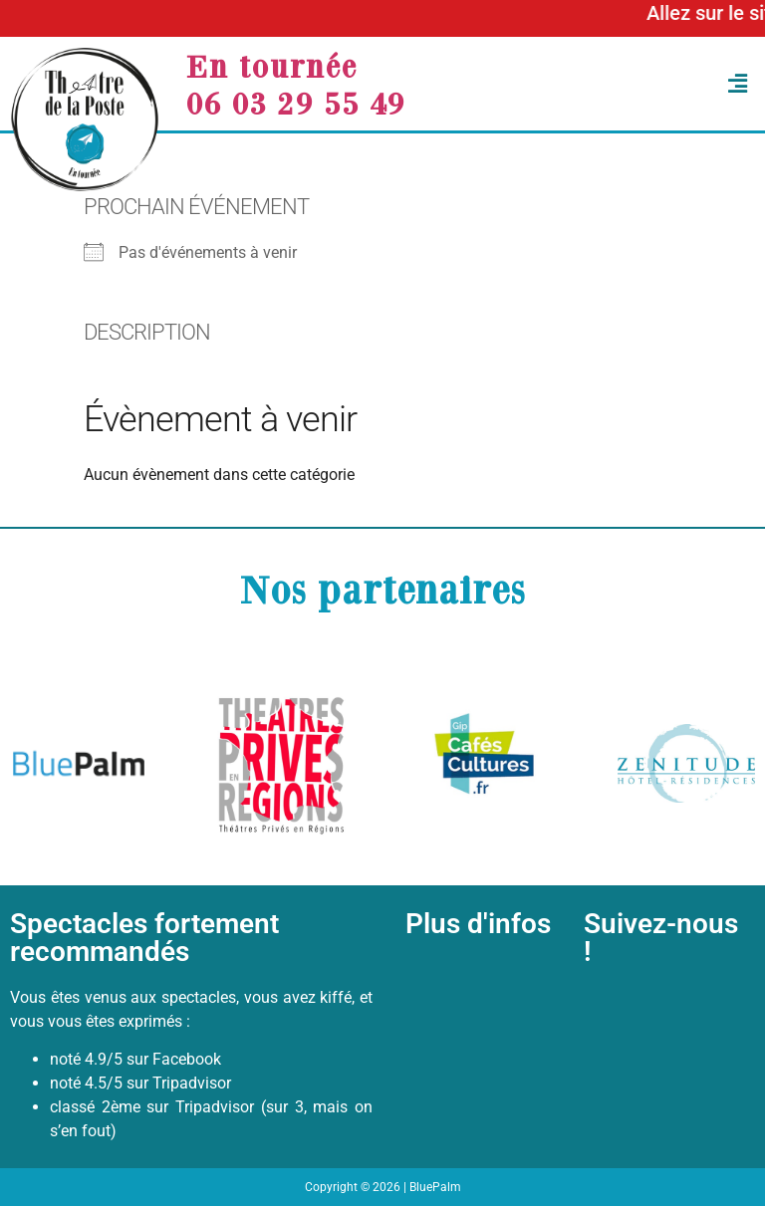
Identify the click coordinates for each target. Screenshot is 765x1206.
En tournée (272, 66)
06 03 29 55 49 (295, 103)
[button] (612, 84)
